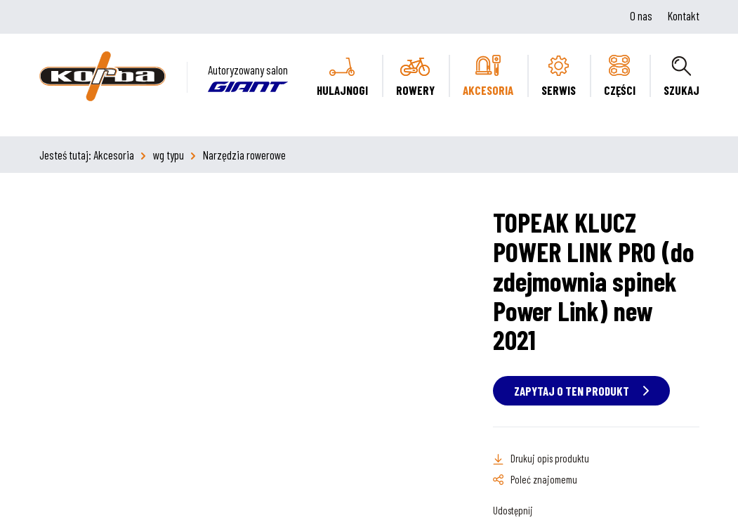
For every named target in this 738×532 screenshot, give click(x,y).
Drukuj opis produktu (549, 458)
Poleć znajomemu (543, 479)
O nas (641, 15)
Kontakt (683, 15)
